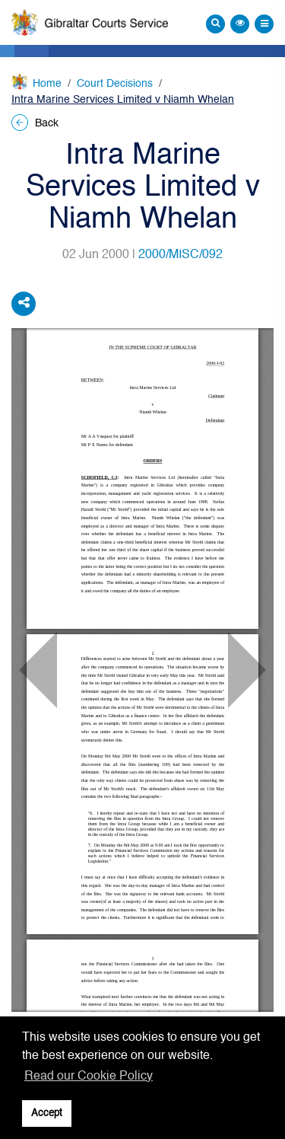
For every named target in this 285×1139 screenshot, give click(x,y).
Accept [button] (46, 1113)
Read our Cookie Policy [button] (88, 1076)
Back (35, 123)
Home (47, 83)
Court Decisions (115, 83)
